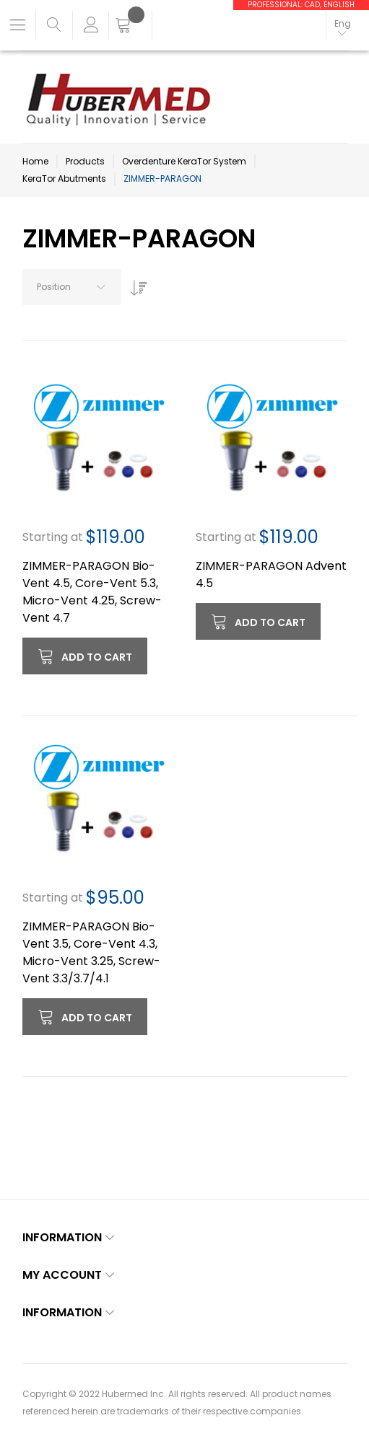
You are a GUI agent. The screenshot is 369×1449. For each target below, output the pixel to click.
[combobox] (71, 287)
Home (35, 161)
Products (85, 161)
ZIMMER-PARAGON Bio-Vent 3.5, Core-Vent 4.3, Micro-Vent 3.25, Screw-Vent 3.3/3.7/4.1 (91, 952)
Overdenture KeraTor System (184, 161)
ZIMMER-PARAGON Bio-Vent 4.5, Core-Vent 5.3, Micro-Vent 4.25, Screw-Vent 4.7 (92, 592)
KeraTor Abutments (64, 178)
